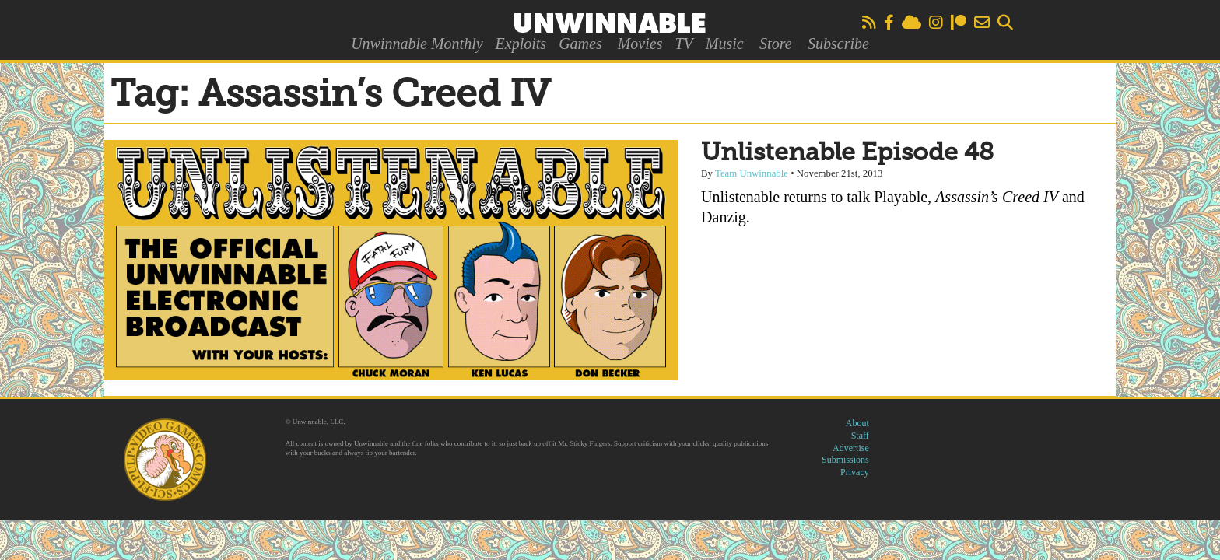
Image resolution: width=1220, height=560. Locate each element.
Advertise (851, 448)
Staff (860, 435)
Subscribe (838, 43)
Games (580, 43)
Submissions (845, 459)
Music (725, 43)
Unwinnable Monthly (416, 43)
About (857, 423)
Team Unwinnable (751, 173)
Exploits (521, 43)
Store (775, 43)
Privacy (854, 472)
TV (683, 43)
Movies (640, 43)
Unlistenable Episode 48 (847, 153)
